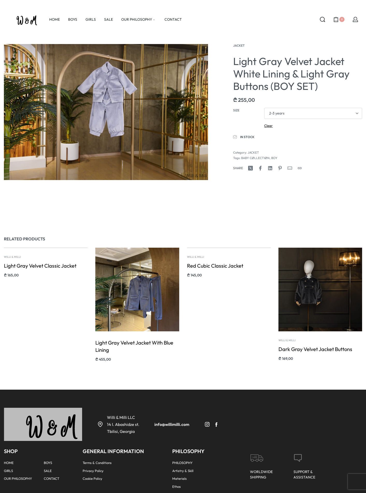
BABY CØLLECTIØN (255, 158)
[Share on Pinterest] (280, 168)
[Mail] (290, 168)
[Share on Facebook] (260, 168)
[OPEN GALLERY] (106, 112)
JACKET (239, 45)
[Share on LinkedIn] (270, 168)
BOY (274, 158)
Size (236, 110)
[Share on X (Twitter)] (250, 168)
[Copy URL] (299, 168)
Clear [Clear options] (268, 126)
